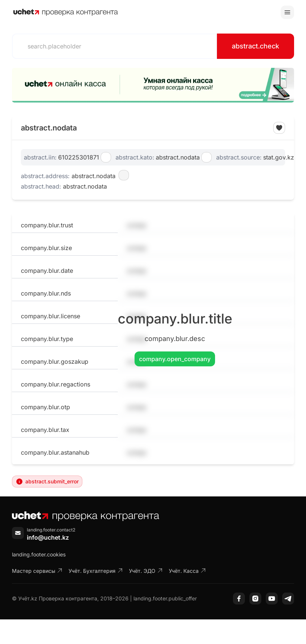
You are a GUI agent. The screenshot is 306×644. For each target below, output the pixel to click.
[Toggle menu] (287, 12)
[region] (153, 85)
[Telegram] (288, 598)
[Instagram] (255, 598)
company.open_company (175, 359)
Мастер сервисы (37, 571)
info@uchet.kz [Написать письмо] (48, 537)
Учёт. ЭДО (146, 571)
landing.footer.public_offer (165, 598)
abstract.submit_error (47, 481)
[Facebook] (239, 598)
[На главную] (65, 12)
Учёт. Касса (187, 571)
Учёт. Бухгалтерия (96, 571)
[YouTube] (272, 598)
